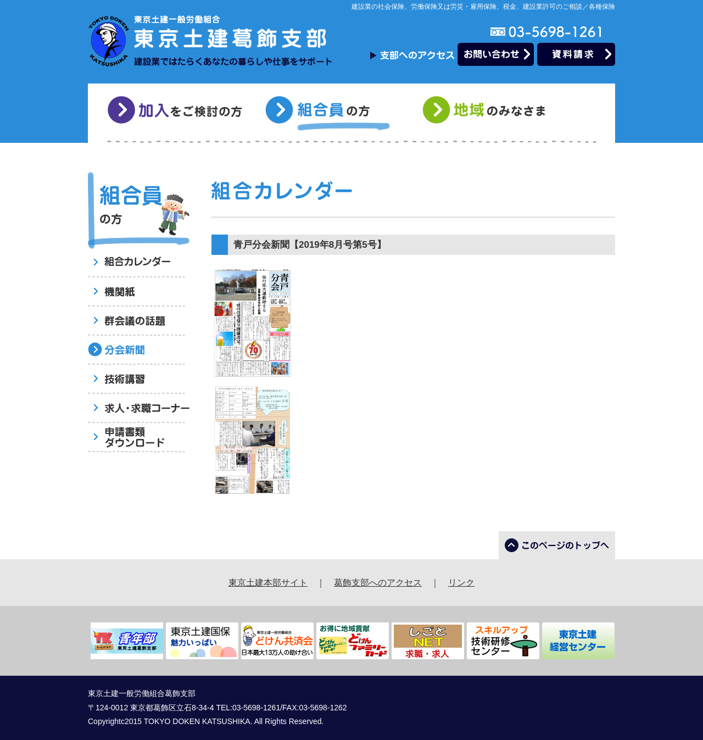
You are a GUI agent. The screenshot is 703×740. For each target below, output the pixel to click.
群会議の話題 (138, 321)
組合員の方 (334, 113)
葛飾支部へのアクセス (378, 582)
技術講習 (138, 379)
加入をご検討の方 (177, 113)
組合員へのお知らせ (138, 263)
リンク (461, 582)
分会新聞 (138, 350)
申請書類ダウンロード (138, 438)
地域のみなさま (492, 113)
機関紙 (138, 292)
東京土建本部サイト (268, 582)
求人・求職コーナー (138, 409)
